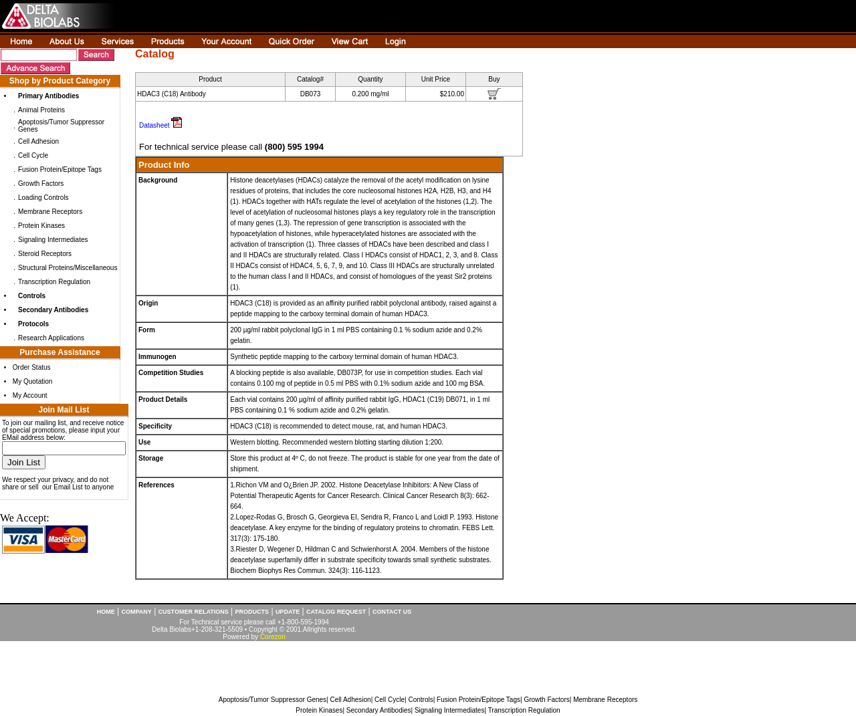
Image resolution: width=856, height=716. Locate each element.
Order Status (32, 367)
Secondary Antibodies (378, 710)
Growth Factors (41, 183)
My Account (30, 395)
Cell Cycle (33, 155)
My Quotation (32, 381)
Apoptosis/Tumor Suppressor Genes (272, 699)
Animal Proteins (41, 110)
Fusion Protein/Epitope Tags (60, 169)
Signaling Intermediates (53, 239)
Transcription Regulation (54, 281)
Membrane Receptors (50, 211)
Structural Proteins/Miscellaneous (67, 267)
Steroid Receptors (45, 253)
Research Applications (51, 338)
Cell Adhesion (38, 141)
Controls (420, 699)
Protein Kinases (41, 225)
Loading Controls (43, 197)
